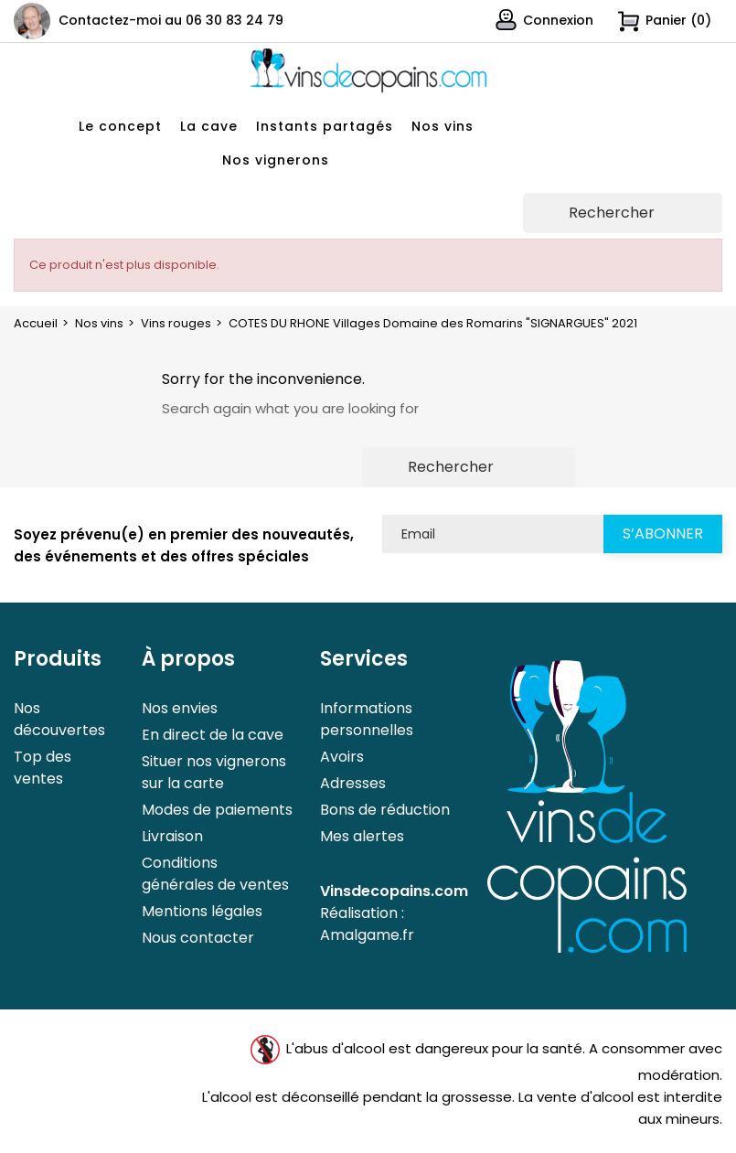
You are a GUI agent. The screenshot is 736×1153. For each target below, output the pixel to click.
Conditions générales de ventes (215, 873)
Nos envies (180, 708)
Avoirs (342, 756)
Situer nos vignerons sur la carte (214, 772)
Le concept (120, 126)
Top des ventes (42, 767)
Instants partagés (324, 126)
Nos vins (442, 126)
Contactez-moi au (171, 20)
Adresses (353, 783)
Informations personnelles (366, 719)
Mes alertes (362, 836)
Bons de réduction (385, 809)
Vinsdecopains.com (394, 891)
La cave (209, 126)
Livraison (172, 836)
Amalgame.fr (367, 934)
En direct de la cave (212, 734)
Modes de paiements (217, 809)
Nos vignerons (275, 160)
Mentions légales (202, 911)
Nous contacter (198, 937)
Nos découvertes (59, 719)
